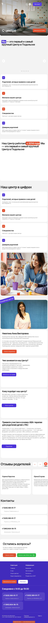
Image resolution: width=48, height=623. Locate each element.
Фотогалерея (29, 571)
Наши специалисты (15, 576)
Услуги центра (14, 573)
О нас (12, 571)
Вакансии (28, 568)
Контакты (28, 573)
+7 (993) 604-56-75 (9, 529)
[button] (39, 30)
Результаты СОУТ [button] (31, 576)
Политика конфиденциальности (29, 616)
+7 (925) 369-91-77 (8, 508)
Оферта (40, 615)
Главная (12, 568)
